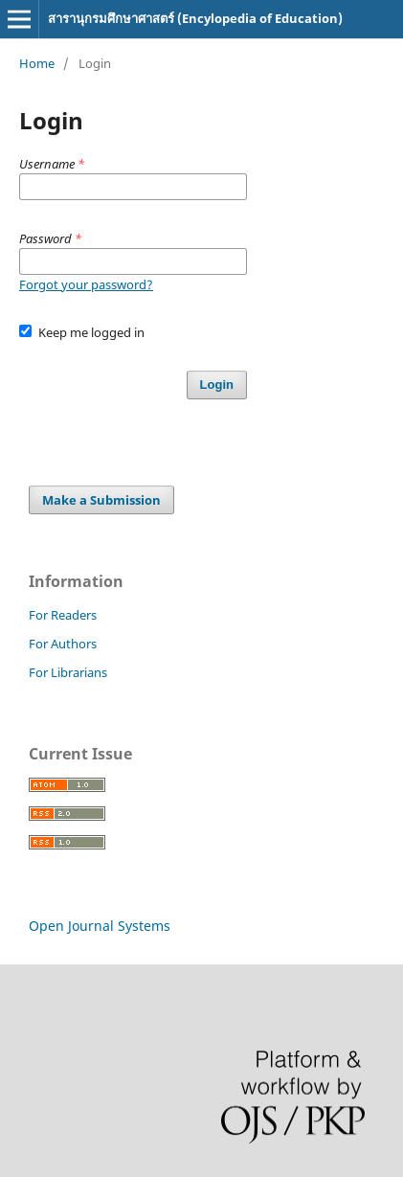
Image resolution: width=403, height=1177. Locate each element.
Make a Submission (101, 500)
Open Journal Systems (99, 926)
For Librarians (68, 672)
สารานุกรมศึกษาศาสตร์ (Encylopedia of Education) (195, 18)
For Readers (63, 614)
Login (217, 384)
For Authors (63, 643)
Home (37, 63)
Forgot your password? (86, 284)
